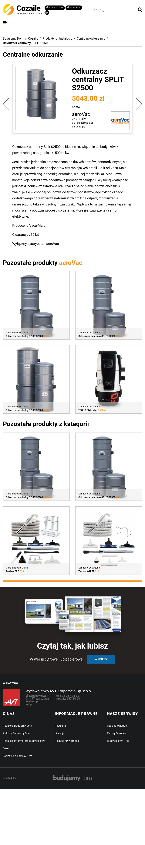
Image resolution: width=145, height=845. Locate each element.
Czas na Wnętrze (117, 725)
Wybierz (101, 659)
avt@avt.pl (32, 701)
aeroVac (81, 114)
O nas (6, 748)
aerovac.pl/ (78, 126)
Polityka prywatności (67, 740)
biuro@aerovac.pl (82, 122)
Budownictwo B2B (118, 740)
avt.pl (28, 704)
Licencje (59, 733)
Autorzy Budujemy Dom (16, 733)
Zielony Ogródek (116, 733)
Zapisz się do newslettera (17, 756)
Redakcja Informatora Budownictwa (24, 740)
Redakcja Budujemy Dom (17, 725)
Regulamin (61, 725)
